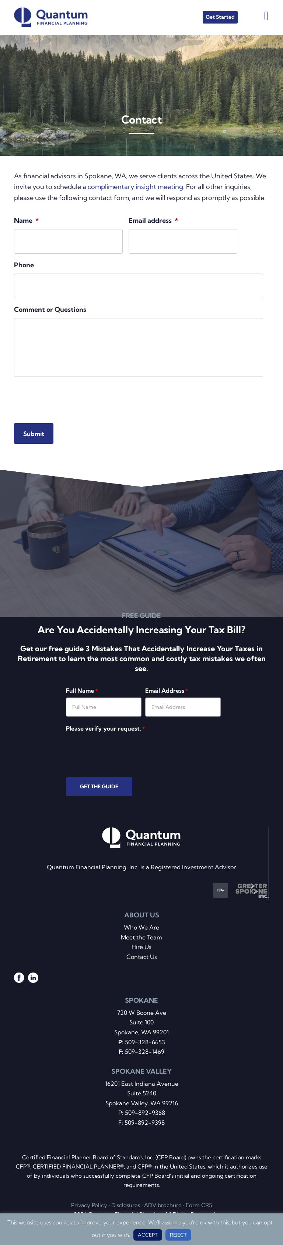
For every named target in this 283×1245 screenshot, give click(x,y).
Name (26, 220)
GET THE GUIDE (99, 786)
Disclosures (125, 1205)
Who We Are (141, 927)
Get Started (220, 17)
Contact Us (141, 956)
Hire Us (141, 946)
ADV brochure (163, 1205)
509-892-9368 (145, 1112)
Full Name (82, 690)
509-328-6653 (145, 1042)
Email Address (166, 690)
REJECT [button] (178, 1235)
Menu (266, 15)
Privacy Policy (89, 1205)
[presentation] (70, 397)
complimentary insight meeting (135, 186)
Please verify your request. (105, 728)
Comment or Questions (50, 309)
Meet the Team (141, 937)
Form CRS (199, 1205)
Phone (24, 265)
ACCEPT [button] (148, 1235)
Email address (153, 220)
